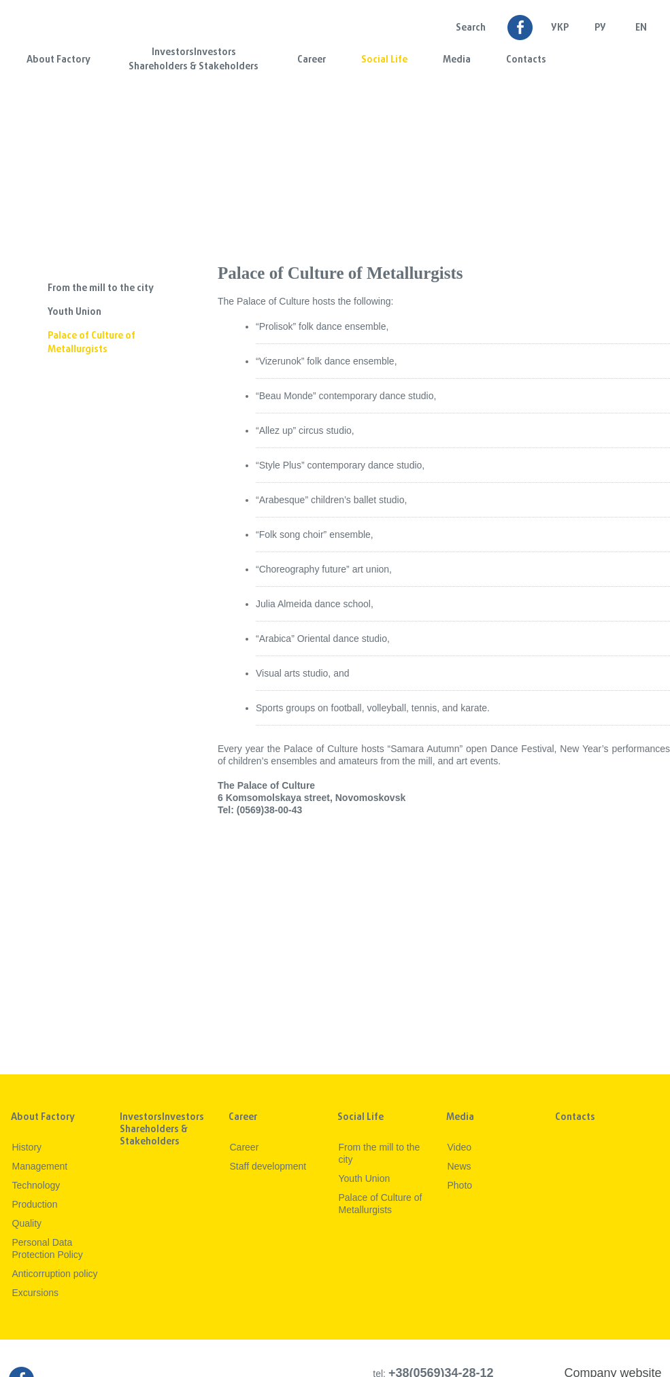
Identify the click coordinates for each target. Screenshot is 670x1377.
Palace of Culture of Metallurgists (91, 343)
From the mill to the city (101, 289)
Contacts (526, 60)
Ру (600, 28)
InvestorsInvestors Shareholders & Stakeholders (193, 60)
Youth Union (74, 312)
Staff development (268, 1166)
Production (35, 1204)
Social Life (384, 60)
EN (641, 28)
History (27, 1147)
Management (40, 1166)
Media (457, 60)
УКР (560, 28)
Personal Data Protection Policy (47, 1248)
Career (311, 60)
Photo (460, 1185)
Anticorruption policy (55, 1273)
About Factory (58, 60)
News (459, 1166)
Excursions (35, 1292)
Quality (27, 1223)
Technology (36, 1185)
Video (460, 1147)
